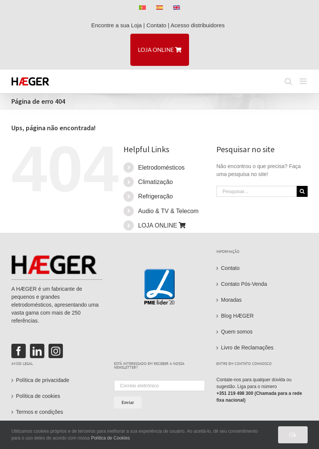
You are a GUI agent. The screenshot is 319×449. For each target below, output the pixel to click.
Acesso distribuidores (199, 25)
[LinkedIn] (37, 351)
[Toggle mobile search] (288, 81)
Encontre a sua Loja (116, 25)
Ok (293, 435)
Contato (156, 25)
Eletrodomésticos (161, 167)
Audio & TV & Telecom (168, 211)
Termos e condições (39, 412)
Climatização (155, 182)
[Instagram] (55, 351)
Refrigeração (155, 196)
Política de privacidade (42, 380)
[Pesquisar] (302, 191)
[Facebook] (18, 351)
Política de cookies (38, 396)
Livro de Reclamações (247, 348)
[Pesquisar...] (256, 191)
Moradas (231, 300)
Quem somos (236, 332)
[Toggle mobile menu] (304, 81)
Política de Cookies (110, 438)
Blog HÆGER (237, 316)
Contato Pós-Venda (244, 284)
